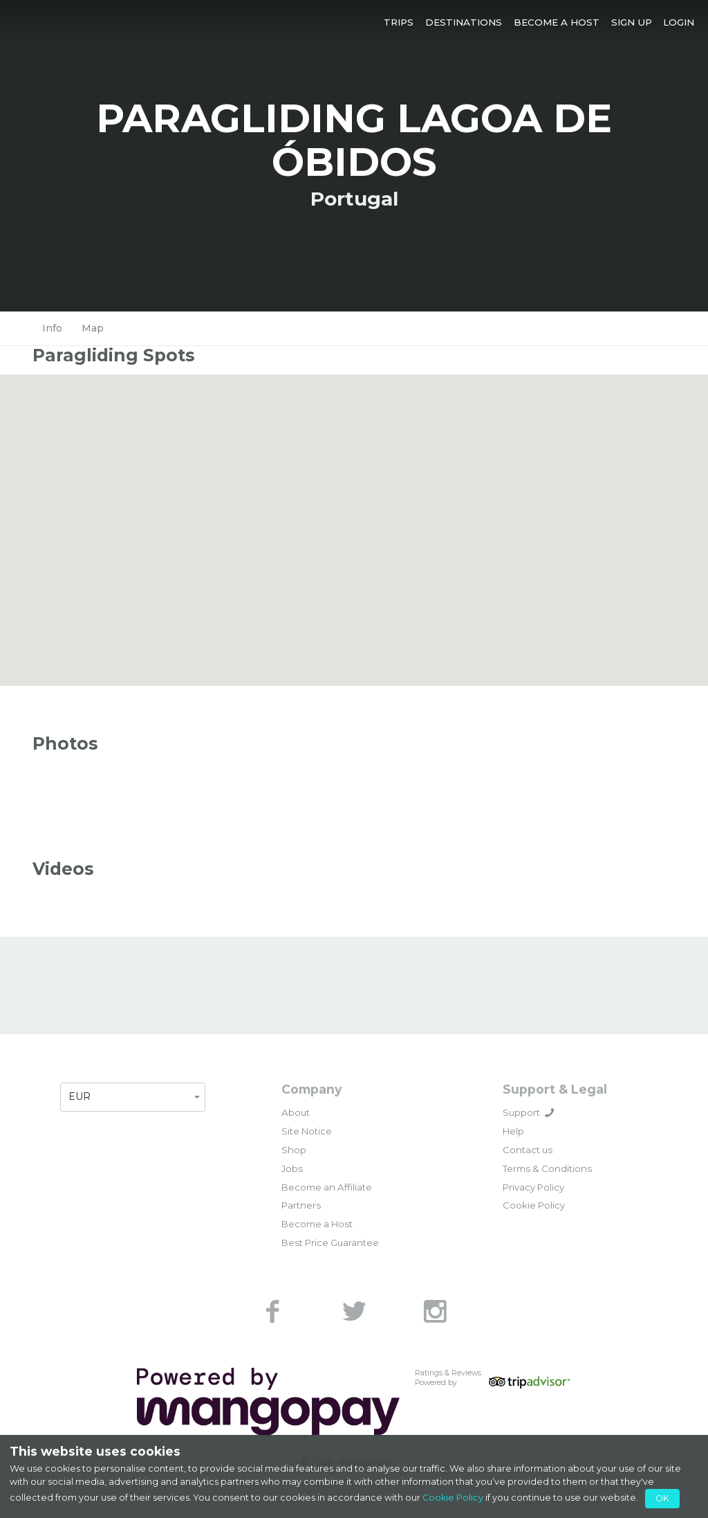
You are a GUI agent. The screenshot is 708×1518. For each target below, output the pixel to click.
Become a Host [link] (317, 1223)
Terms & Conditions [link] (547, 1168)
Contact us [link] (527, 1149)
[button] (399, 22)
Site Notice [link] (306, 1131)
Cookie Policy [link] (534, 1205)
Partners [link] (301, 1205)
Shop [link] (293, 1149)
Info (52, 328)
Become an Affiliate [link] (326, 1187)
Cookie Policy (452, 1497)
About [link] (295, 1112)
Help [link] (513, 1131)
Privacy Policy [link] (533, 1187)
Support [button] (528, 1112)
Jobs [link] (292, 1168)
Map (93, 328)
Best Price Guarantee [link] (330, 1242)
